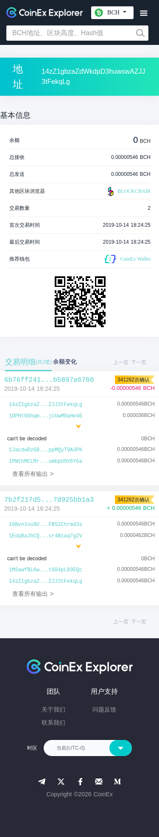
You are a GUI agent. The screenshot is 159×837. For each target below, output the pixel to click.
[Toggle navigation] (143, 13)
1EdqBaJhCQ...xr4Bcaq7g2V (45, 536)
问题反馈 (104, 709)
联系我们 (53, 722)
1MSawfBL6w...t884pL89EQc (45, 570)
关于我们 (53, 709)
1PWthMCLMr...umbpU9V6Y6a (45, 461)
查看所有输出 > (32, 473)
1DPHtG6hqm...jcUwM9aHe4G (45, 416)
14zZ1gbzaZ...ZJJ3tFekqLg (45, 405)
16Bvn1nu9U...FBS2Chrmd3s (45, 525)
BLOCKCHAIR (128, 191)
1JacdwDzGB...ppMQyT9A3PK (45, 450)
